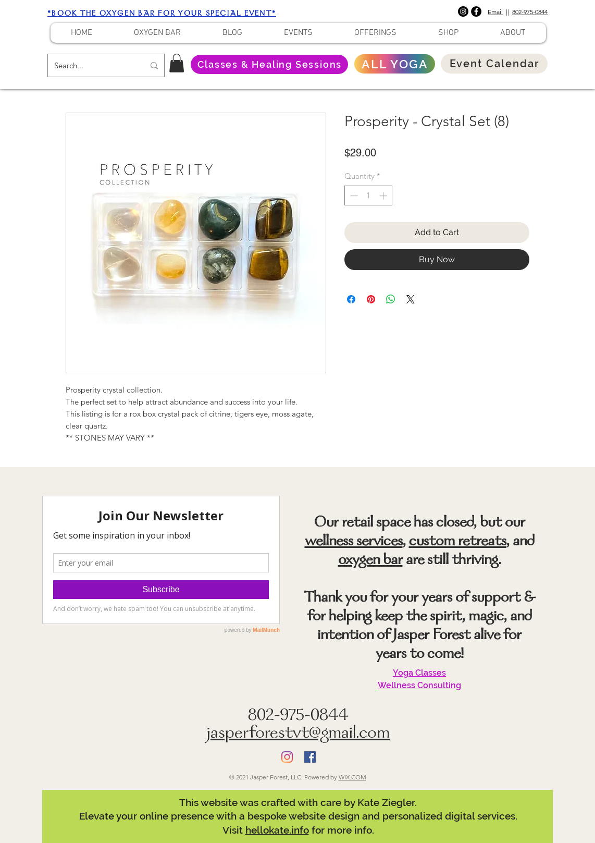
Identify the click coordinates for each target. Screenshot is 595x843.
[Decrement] (353, 195)
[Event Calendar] (494, 64)
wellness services (354, 542)
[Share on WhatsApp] (391, 299)
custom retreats (457, 542)
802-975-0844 (530, 12)
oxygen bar (370, 561)
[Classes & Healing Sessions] (269, 64)
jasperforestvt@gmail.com (298, 734)
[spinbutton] (368, 195)
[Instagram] (463, 11)
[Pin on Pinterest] (371, 299)
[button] (176, 63)
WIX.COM (352, 777)
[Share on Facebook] (351, 299)
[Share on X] (410, 299)
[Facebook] (476, 11)
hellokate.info (277, 830)
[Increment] (384, 195)
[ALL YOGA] (394, 64)
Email (495, 12)
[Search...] (91, 65)
